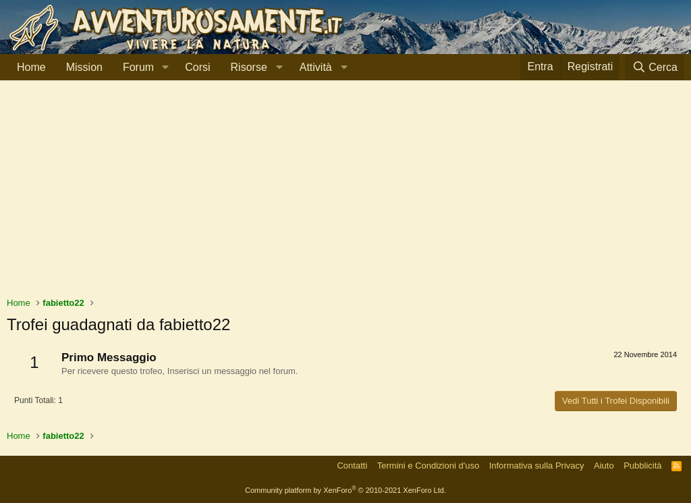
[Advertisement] (345, 195)
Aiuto (604, 465)
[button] (165, 67)
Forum (138, 67)
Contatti (352, 465)
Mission (84, 67)
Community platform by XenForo (345, 490)
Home (31, 67)
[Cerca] (654, 67)
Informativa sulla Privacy (536, 465)
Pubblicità (642, 465)
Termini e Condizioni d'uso (428, 465)
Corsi (197, 67)
